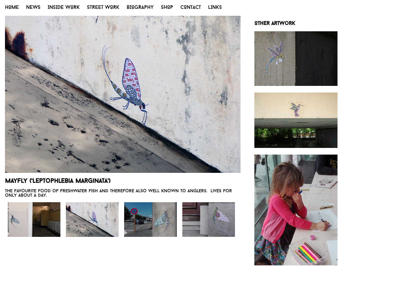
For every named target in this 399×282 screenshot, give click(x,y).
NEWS (33, 7)
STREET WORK (103, 7)
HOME (12, 7)
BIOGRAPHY (140, 7)
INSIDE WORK (64, 7)
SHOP (167, 7)
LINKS (215, 7)
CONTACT (190, 7)
